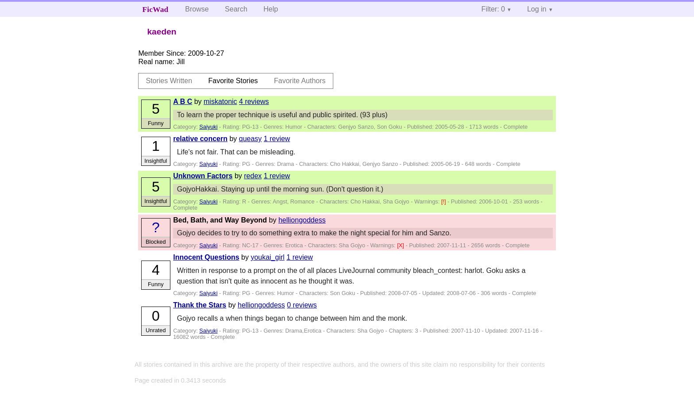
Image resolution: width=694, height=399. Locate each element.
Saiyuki (208, 126)
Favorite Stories (233, 80)
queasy (250, 138)
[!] (444, 201)
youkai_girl (267, 257)
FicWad (156, 9)
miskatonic (220, 101)
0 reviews (302, 305)
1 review (277, 138)
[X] (401, 245)
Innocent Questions (206, 257)
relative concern (200, 138)
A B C (182, 101)
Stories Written (169, 80)
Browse (196, 9)
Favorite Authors (300, 80)
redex (253, 176)
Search (236, 9)
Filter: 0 (493, 9)
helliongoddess (302, 220)
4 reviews (254, 101)
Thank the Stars (199, 305)
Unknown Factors (202, 176)
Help (270, 9)
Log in (537, 9)
